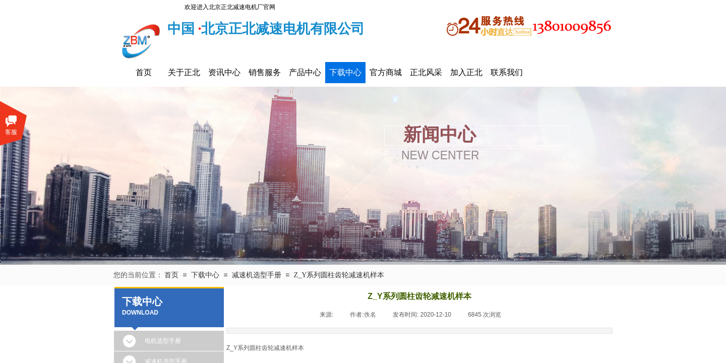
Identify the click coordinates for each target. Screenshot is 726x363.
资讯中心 (224, 72)
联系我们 (507, 72)
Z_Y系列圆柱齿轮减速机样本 (339, 275)
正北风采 (426, 72)
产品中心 (305, 72)
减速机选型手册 (256, 275)
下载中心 (345, 72)
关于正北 (184, 72)
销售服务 (265, 72)
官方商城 (386, 72)
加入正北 (466, 72)
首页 (144, 72)
